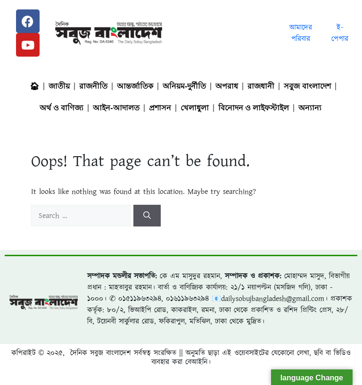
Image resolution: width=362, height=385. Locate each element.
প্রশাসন (160, 108)
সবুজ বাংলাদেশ (307, 86)
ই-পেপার (339, 33)
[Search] (147, 215)
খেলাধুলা (195, 108)
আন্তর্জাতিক (135, 86)
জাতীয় (59, 86)
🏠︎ (34, 86)
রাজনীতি (93, 86)
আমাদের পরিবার (300, 33)
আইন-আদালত (116, 108)
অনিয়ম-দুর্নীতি (184, 86)
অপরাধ (226, 86)
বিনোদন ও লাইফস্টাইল (253, 108)
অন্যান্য (309, 108)
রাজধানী (260, 86)
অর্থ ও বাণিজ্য (61, 108)
